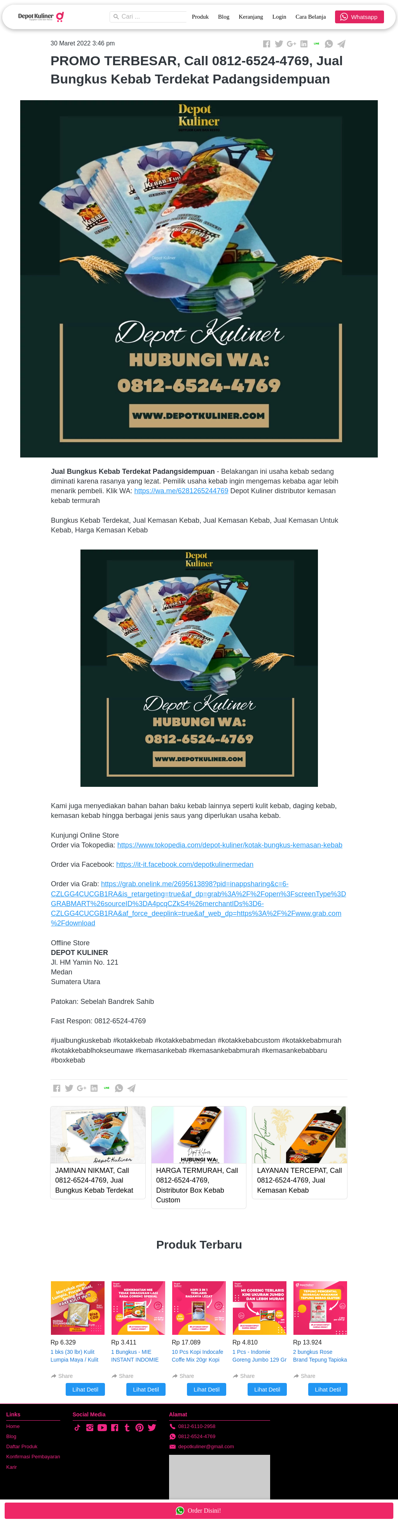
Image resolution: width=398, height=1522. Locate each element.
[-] (77, 1428)
